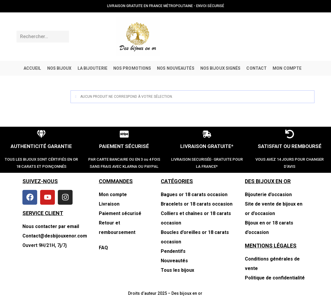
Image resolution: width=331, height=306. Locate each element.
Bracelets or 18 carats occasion (196, 204)
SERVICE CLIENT (42, 213)
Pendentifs (173, 251)
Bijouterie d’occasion (268, 194)
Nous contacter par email (50, 226)
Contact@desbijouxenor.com (54, 236)
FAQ (103, 247)
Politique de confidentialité (275, 278)
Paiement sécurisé (120, 213)
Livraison (109, 204)
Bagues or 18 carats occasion (194, 194)
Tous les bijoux (177, 270)
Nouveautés (174, 260)
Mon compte (113, 194)
